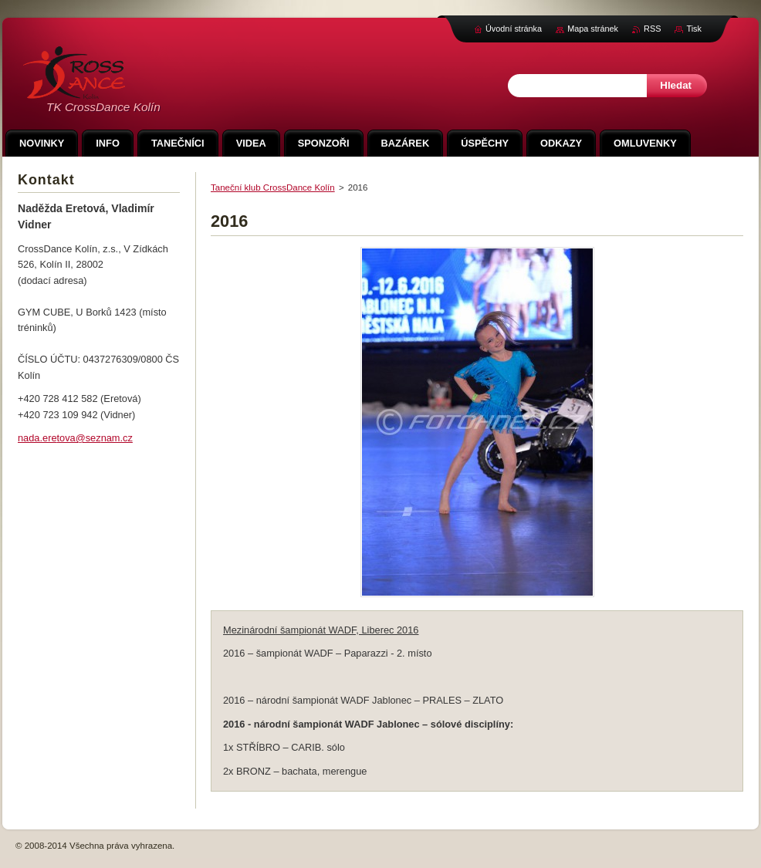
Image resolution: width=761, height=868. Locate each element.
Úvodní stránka (513, 28)
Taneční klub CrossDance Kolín (273, 187)
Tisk (694, 28)
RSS (652, 28)
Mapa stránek (592, 28)
